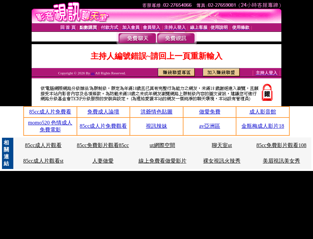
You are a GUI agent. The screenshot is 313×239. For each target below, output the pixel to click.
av (93, 73)
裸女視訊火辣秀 (221, 161)
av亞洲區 (209, 126)
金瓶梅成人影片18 (262, 126)
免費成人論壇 (103, 112)
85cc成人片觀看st (43, 161)
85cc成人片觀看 (43, 145)
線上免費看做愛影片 (162, 161)
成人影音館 (262, 112)
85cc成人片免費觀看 (103, 126)
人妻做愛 (103, 161)
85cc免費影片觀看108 (281, 145)
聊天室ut (222, 145)
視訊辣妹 (156, 126)
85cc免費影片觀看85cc (103, 145)
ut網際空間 (162, 145)
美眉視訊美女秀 (281, 161)
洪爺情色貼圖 (156, 112)
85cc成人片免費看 (50, 112)
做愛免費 (209, 112)
